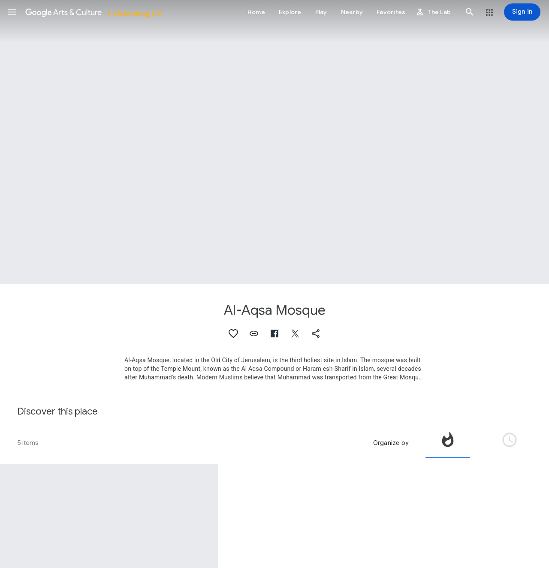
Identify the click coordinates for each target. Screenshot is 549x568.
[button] (12, 12)
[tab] (447, 443)
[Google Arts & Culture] (93, 12)
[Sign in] (522, 12)
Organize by (390, 443)
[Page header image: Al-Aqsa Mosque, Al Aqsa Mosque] (274, 142)
